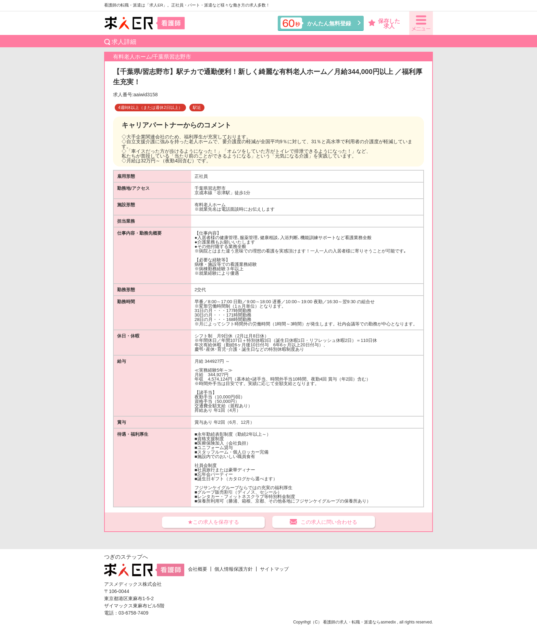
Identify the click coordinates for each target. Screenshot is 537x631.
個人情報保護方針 (233, 569)
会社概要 (197, 569)
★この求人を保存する (213, 522)
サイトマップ (274, 569)
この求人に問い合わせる (329, 522)
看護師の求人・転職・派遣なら (351, 622)
